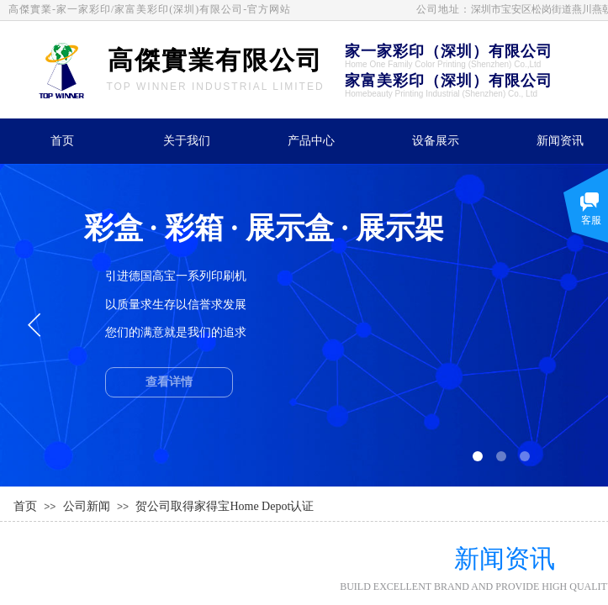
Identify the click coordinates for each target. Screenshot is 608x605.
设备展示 (435, 140)
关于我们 (186, 140)
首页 (62, 140)
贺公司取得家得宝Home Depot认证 (224, 506)
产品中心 (311, 140)
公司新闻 (86, 506)
